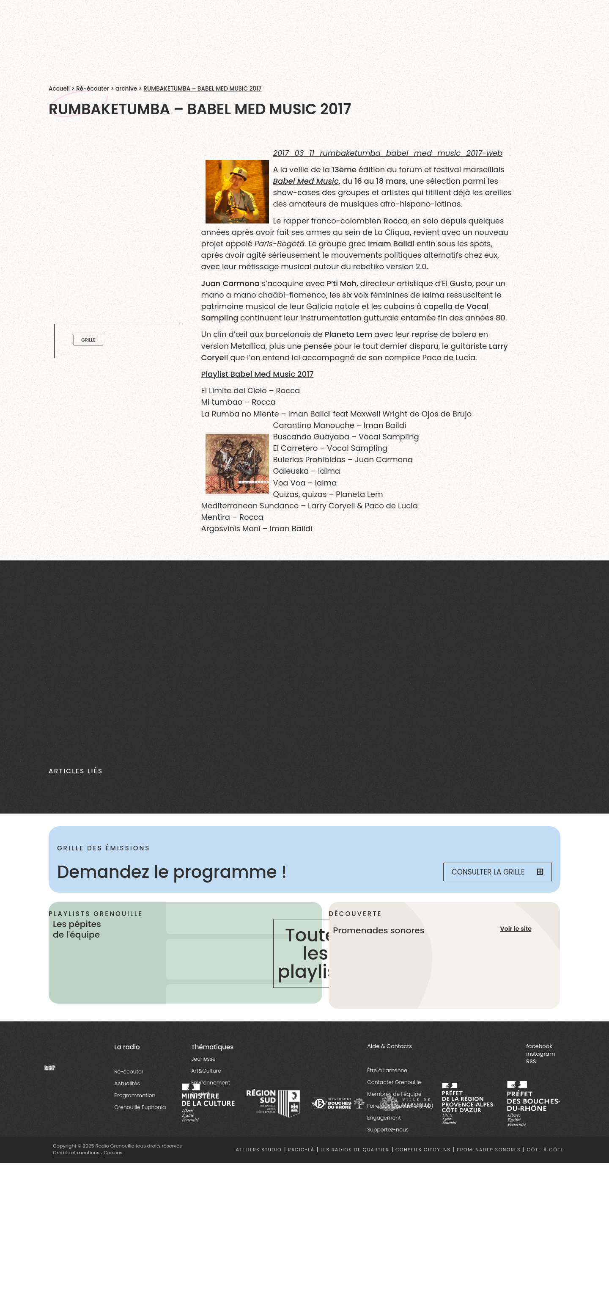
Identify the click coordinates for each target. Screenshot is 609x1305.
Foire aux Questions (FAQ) (400, 1106)
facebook (539, 1047)
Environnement (210, 1083)
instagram (540, 1054)
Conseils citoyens (422, 1150)
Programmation (134, 1095)
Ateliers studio (259, 1150)
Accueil (59, 89)
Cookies (113, 1153)
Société (200, 1094)
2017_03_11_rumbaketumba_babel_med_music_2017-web (388, 153)
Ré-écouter (92, 89)
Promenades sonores (489, 1150)
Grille (88, 340)
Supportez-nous (388, 1130)
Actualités (127, 1083)
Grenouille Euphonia (140, 1107)
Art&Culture (206, 1071)
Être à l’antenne (387, 1070)
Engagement (384, 1118)
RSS (531, 1062)
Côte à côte (545, 1150)
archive (126, 89)
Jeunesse (203, 1059)
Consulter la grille (497, 872)
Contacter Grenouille (394, 1082)
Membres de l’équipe (394, 1094)
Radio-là (301, 1150)
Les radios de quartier (355, 1150)
